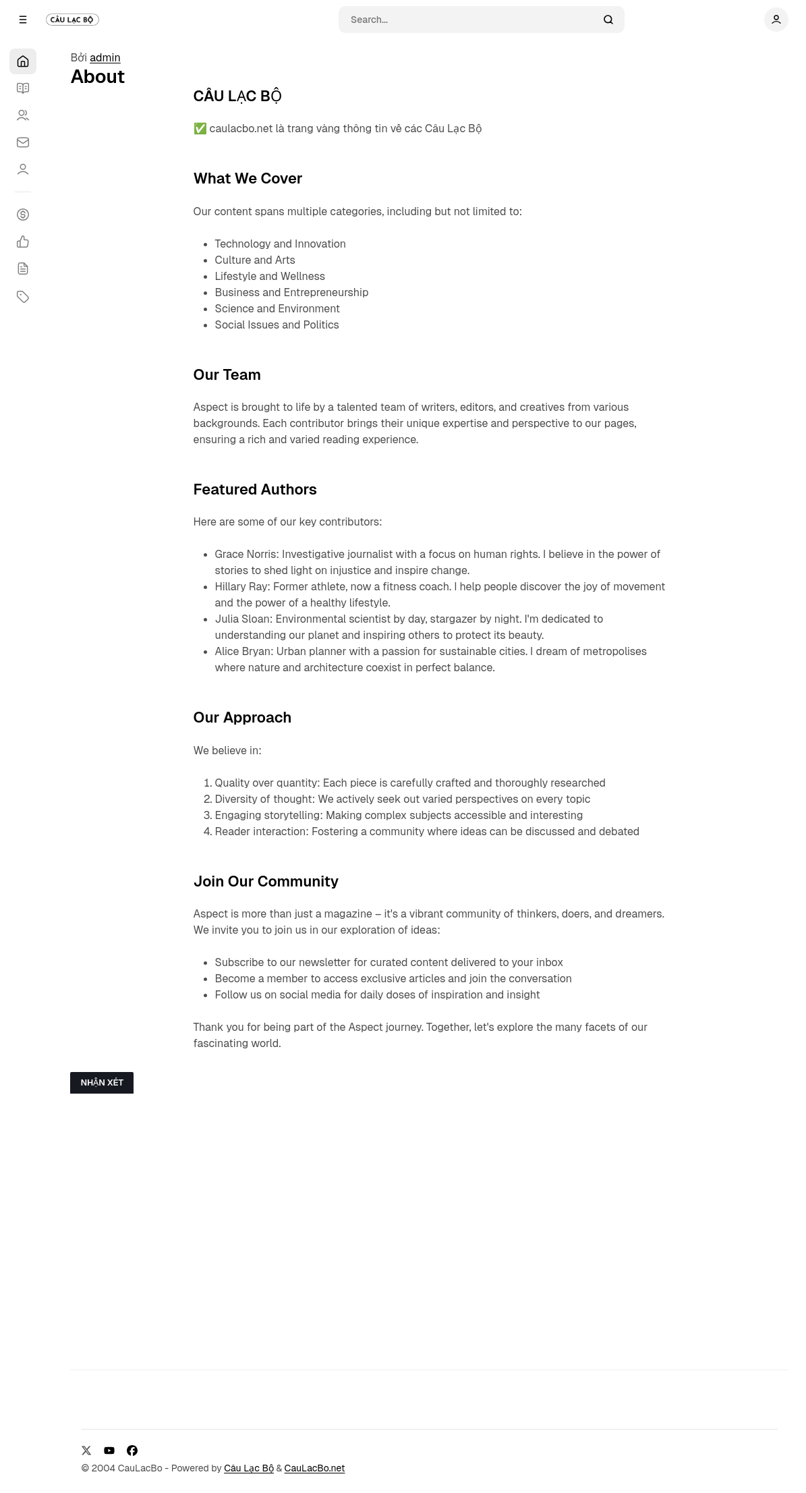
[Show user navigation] (776, 19)
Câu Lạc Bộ (249, 1468)
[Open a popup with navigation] (23, 19)
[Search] (472, 19)
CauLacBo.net (315, 1468)
